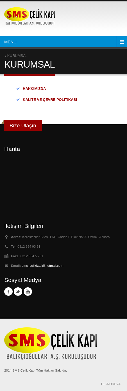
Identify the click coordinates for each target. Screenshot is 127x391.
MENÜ (10, 41)
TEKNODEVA (111, 384)
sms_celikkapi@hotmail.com (42, 265)
